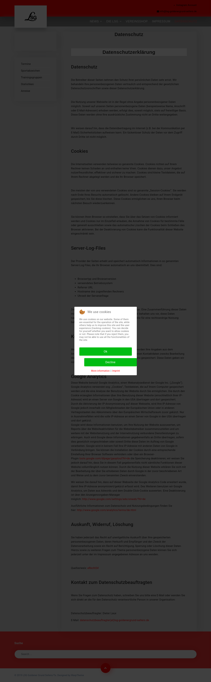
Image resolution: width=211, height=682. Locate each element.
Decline (110, 362)
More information (100, 370)
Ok (105, 351)
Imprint (116, 370)
